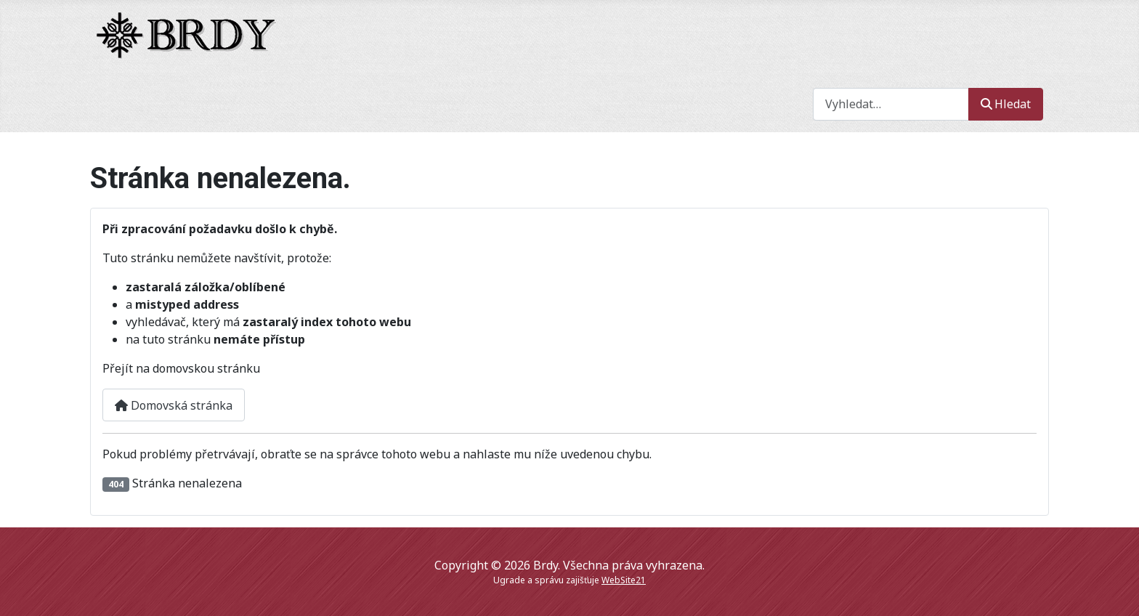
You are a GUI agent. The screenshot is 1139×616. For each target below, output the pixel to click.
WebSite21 (623, 580)
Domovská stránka (173, 405)
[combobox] (891, 104)
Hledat (1006, 104)
